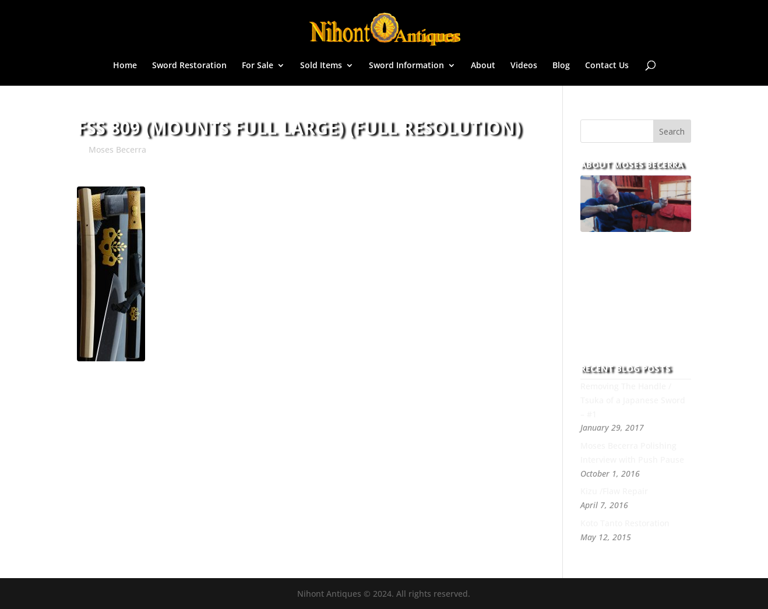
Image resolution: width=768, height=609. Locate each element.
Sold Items (321, 66)
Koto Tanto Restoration (625, 523)
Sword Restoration (189, 66)
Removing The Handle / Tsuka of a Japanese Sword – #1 (632, 400)
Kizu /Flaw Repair (614, 491)
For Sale (257, 66)
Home (125, 66)
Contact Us (607, 66)
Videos (523, 66)
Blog (561, 66)
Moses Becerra (117, 149)
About (483, 66)
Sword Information (406, 66)
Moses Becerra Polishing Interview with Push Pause (632, 452)
